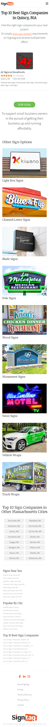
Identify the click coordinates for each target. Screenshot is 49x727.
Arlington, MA (14, 547)
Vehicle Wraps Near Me (11, 575)
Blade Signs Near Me (10, 587)
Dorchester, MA (35, 526)
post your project (22, 34)
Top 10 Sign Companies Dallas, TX (15, 661)
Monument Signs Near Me (12, 596)
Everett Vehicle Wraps (11, 610)
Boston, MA (34, 536)
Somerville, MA (35, 531)
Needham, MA (14, 526)
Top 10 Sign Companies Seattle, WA (16, 639)
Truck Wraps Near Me (11, 578)
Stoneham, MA (14, 536)
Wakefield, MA (35, 520)
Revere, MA (14, 558)
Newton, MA (35, 542)
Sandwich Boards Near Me (13, 593)
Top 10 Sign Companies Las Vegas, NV (17, 652)
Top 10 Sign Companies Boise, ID (15, 649)
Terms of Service (24, 694)
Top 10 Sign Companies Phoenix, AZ (16, 658)
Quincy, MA (14, 531)
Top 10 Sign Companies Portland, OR (16, 642)
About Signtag (23, 684)
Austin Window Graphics (12, 616)
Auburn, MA (14, 553)
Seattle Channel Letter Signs (13, 622)
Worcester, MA (14, 520)
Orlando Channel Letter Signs (13, 619)
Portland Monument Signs (12, 613)
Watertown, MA (35, 558)
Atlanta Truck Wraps (10, 629)
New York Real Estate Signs (13, 626)
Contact (20, 705)
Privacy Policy (23, 699)
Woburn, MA (35, 547)
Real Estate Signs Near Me (12, 590)
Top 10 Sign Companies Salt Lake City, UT (18, 655)
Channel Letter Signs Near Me (13, 584)
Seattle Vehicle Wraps (11, 607)
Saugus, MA (14, 542)
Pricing (20, 689)
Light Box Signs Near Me (12, 581)
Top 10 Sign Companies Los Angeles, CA (18, 645)
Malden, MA (35, 553)
